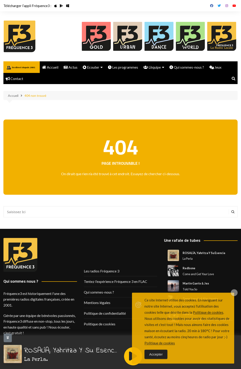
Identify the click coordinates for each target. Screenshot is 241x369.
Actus (70, 67)
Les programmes (123, 67)
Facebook (211, 5)
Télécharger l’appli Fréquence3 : (27, 6)
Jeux (215, 67)
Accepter (156, 360)
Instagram (226, 5)
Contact (14, 78)
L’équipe (152, 67)
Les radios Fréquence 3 (101, 271)
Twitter (219, 5)
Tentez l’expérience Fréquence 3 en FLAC (115, 281)
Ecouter (91, 67)
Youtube (234, 5)
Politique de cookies (99, 324)
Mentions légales (97, 302)
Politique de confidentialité (105, 313)
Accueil (50, 67)
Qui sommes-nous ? (186, 67)
